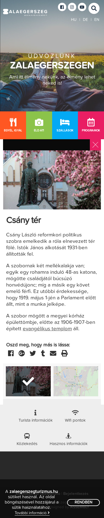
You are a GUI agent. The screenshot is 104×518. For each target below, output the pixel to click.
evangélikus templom (47, 328)
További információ (32, 513)
